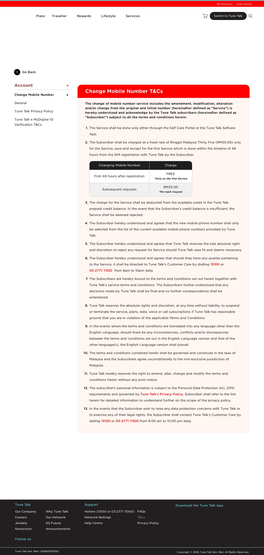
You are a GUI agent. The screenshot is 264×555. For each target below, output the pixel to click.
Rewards (84, 16)
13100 (214, 263)
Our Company (25, 510)
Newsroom (23, 527)
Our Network (55, 516)
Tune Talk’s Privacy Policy (161, 393)
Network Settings (98, 516)
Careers (21, 516)
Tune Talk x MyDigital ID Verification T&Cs (33, 121)
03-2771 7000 (100, 269)
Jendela (21, 522)
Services (133, 16)
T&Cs (141, 516)
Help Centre (244, 4)
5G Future (53, 522)
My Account (224, 4)
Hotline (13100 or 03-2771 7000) (109, 510)
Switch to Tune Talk (228, 16)
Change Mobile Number (34, 94)
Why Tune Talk (57, 510)
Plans (40, 16)
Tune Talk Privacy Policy (33, 110)
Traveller (59, 16)
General (20, 102)
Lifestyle (108, 16)
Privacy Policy (148, 522)
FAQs (141, 510)
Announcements (58, 527)
